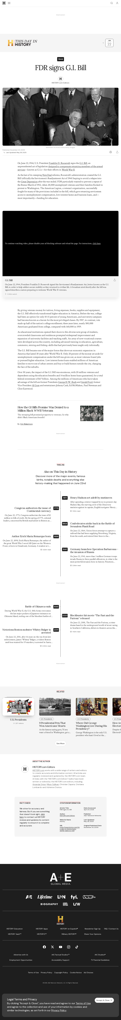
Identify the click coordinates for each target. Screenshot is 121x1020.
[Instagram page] (68, 946)
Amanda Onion (39, 784)
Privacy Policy (58, 1010)
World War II (68, 169)
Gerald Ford (87, 382)
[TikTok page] (76, 946)
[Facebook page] (44, 946)
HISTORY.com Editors (67, 815)
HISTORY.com (38, 770)
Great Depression (29, 181)
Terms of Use (83, 1003)
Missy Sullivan (53, 784)
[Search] (111, 3)
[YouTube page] (60, 946)
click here (97, 243)
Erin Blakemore (26, 424)
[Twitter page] (52, 946)
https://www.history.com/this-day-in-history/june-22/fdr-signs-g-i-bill (70, 829)
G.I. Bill (83, 163)
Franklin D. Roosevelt (59, 163)
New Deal (47, 175)
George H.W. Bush (67, 382)
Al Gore (36, 385)
